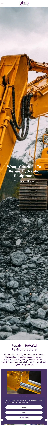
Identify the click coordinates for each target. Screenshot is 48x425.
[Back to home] (24, 3)
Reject (24, 412)
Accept (24, 407)
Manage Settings (24, 417)
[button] (2, 3)
